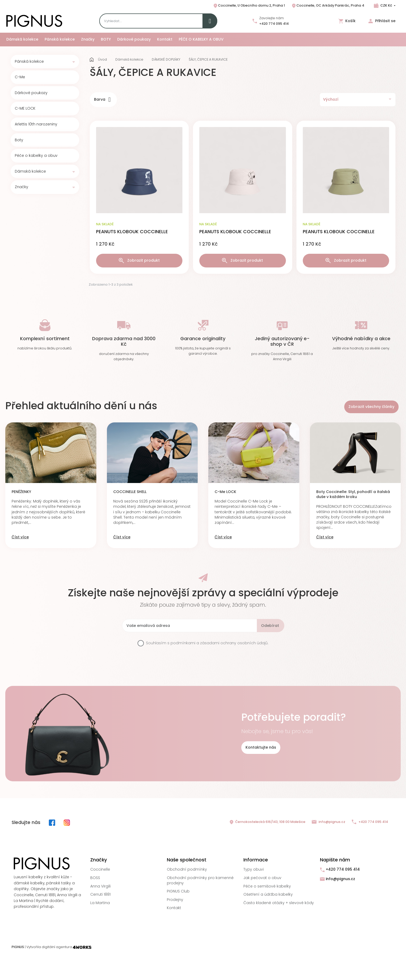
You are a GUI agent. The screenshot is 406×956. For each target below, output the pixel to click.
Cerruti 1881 (100, 894)
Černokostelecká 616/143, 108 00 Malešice (267, 822)
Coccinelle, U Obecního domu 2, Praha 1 (249, 6)
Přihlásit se (381, 20)
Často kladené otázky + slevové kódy (278, 902)
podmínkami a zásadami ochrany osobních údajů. (219, 643)
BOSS (95, 877)
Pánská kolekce (29, 61)
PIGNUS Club (178, 891)
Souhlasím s (207, 643)
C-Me (20, 77)
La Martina (100, 902)
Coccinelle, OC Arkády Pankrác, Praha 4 (327, 6)
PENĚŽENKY (21, 491)
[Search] (158, 20)
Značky (21, 186)
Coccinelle (100, 869)
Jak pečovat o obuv (262, 877)
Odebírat (270, 625)
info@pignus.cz (328, 822)
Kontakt (174, 907)
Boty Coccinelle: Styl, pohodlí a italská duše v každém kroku (353, 494)
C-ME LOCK (25, 108)
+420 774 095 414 (274, 23)
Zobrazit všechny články (371, 406)
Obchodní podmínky (187, 869)
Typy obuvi (253, 869)
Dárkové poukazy (31, 92)
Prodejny (175, 899)
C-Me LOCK (225, 491)
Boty (19, 140)
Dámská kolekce (30, 171)
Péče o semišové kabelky (267, 886)
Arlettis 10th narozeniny (36, 124)
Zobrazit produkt (139, 260)
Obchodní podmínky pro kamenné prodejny (200, 880)
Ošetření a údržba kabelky (268, 894)
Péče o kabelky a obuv (36, 155)
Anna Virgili (100, 886)
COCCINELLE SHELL (130, 491)
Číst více (20, 537)
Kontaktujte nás (261, 747)
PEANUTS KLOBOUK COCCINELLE (132, 231)
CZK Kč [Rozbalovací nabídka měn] (386, 5)
